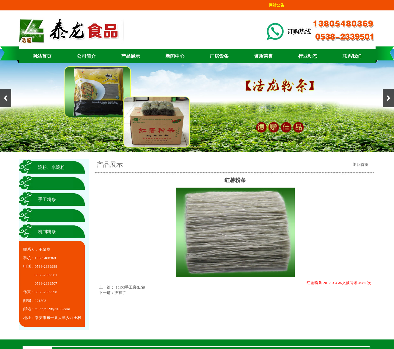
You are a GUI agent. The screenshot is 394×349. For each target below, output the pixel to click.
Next (388, 98)
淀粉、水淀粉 (51, 167)
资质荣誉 (263, 56)
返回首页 (360, 164)
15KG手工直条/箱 (129, 287)
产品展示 (130, 56)
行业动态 (307, 56)
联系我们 (352, 56)
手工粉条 (47, 199)
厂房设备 (219, 56)
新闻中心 (174, 56)
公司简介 (86, 56)
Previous (5, 98)
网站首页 (41, 56)
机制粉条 (47, 231)
